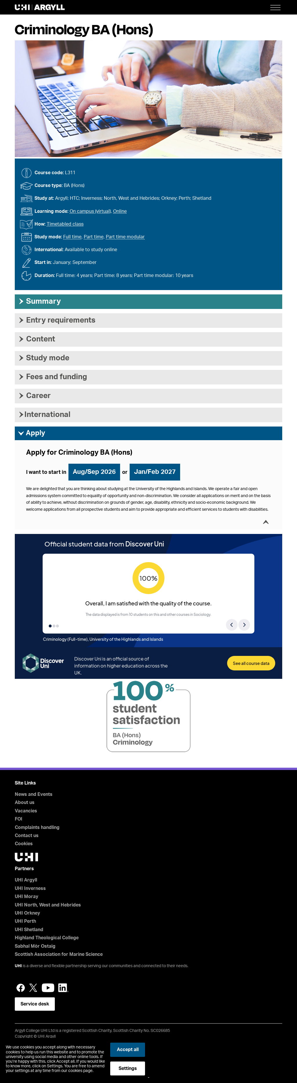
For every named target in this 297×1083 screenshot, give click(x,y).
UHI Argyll (26, 880)
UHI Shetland (29, 929)
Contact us (27, 835)
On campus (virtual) (90, 211)
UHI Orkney (27, 913)
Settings (128, 1068)
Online (120, 211)
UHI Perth (25, 921)
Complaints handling (37, 827)
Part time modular (125, 237)
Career (34, 396)
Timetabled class (65, 224)
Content (36, 339)
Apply (31, 433)
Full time (72, 237)
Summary (39, 301)
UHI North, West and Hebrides (48, 905)
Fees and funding (52, 377)
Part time (94, 237)
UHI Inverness (30, 888)
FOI (18, 819)
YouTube (48, 987)
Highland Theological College (47, 938)
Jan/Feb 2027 (155, 472)
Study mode (43, 358)
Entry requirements (56, 320)
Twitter (33, 987)
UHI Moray (26, 896)
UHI (18, 966)
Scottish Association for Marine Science (59, 954)
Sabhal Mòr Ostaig (35, 946)
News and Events (33, 794)
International (44, 414)
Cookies (24, 843)
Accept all (128, 1049)
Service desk (35, 1004)
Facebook (20, 987)
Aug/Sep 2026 (94, 472)
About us (25, 802)
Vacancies (26, 811)
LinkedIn (63, 987)
